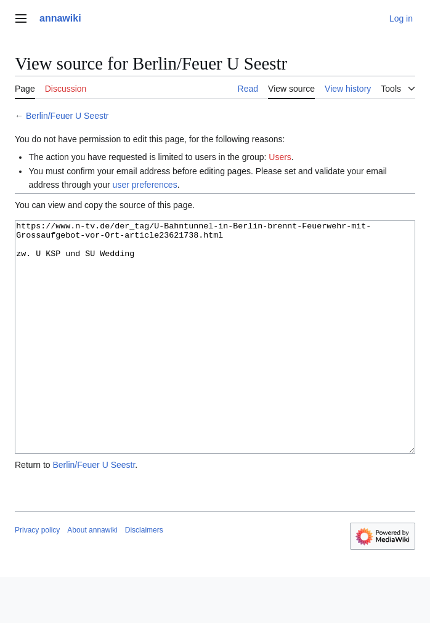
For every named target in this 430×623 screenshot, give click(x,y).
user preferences (145, 185)
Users (280, 157)
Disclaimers (144, 576)
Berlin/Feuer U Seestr (67, 116)
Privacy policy (37, 576)
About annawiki (92, 576)
